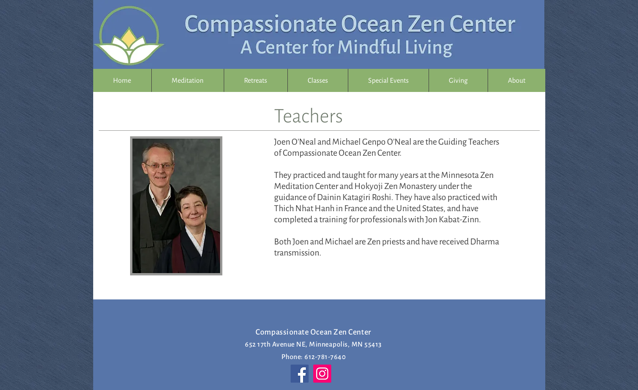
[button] (317, 80)
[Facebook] (300, 374)
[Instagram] (322, 374)
